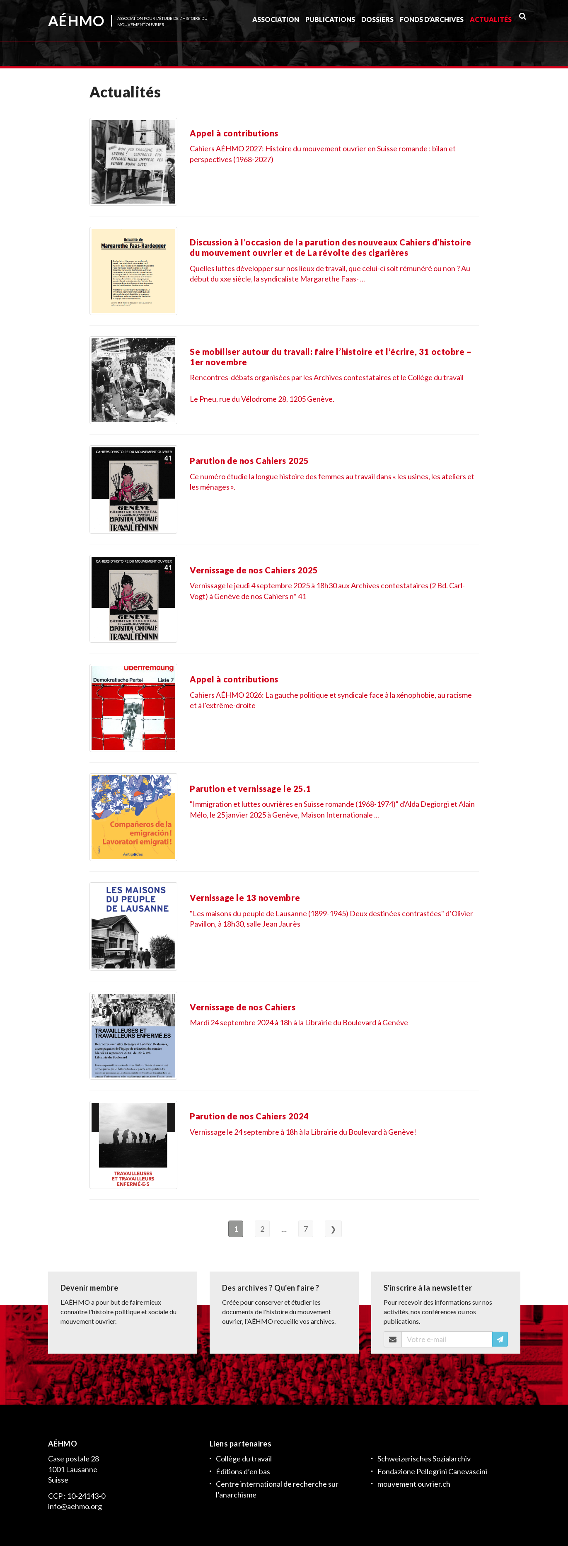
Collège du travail (244, 1458)
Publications (330, 22)
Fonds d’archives (432, 22)
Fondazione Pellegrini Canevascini (432, 1471)
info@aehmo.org (75, 1506)
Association (275, 22)
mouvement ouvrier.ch (413, 1483)
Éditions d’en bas (243, 1471)
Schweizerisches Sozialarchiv (424, 1458)
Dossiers (377, 22)
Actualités (491, 22)
